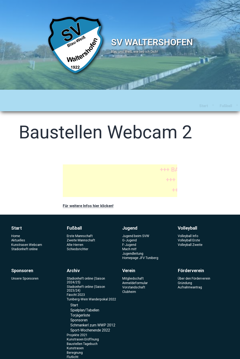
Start (23, 95)
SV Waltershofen (152, 42)
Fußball (45, 95)
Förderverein (203, 95)
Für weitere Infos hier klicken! (88, 195)
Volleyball (96, 95)
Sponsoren (125, 95)
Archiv (152, 95)
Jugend (69, 95)
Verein (174, 95)
